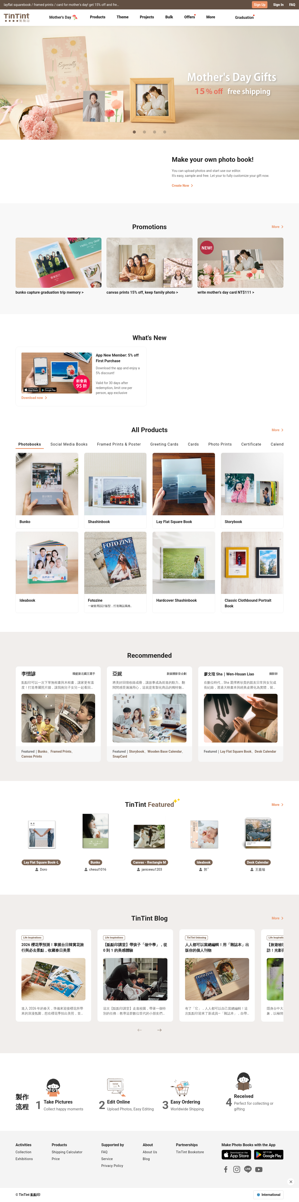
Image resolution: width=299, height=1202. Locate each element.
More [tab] (210, 17)
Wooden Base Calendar (165, 751)
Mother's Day (63, 17)
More (277, 227)
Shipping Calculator (67, 1152)
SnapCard (120, 756)
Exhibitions (24, 1159)
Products (97, 17)
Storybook (136, 751)
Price (56, 1159)
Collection (23, 1152)
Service (107, 1159)
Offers (189, 17)
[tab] (97, 17)
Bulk (169, 17)
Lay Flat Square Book (235, 751)
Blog (146, 1159)
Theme (123, 17)
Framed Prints (61, 751)
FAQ (292, 5)
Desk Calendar (265, 751)
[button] (41, 834)
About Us (150, 1152)
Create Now (182, 185)
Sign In (278, 5)
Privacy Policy (112, 1166)
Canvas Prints (31, 756)
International (271, 1195)
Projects (147, 17)
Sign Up (260, 5)
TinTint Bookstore (190, 1152)
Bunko (42, 751)
